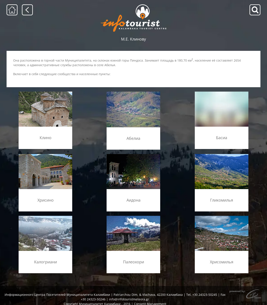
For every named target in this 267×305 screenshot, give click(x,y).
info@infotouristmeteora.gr (129, 299)
